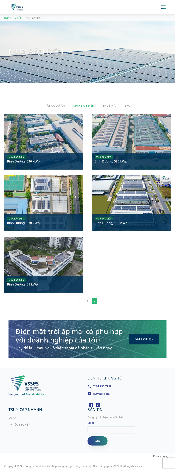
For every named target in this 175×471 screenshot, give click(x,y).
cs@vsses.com (101, 393)
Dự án (18, 17)
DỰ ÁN (12, 417)
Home (7, 17)
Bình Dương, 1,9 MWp (111, 223)
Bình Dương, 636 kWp (23, 161)
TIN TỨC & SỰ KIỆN (19, 424)
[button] (55, 106)
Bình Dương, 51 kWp (22, 284)
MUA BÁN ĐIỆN (16, 157)
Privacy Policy (161, 456)
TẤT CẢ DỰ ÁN (55, 105)
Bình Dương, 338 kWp (23, 223)
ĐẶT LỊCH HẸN (144, 339)
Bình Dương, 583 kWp (111, 161)
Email (91, 422)
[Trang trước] (80, 301)
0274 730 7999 (102, 386)
